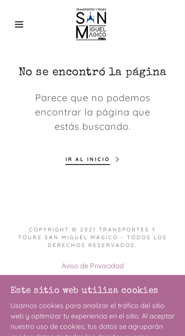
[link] (92, 24)
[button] (13, 24)
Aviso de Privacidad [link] (93, 265)
